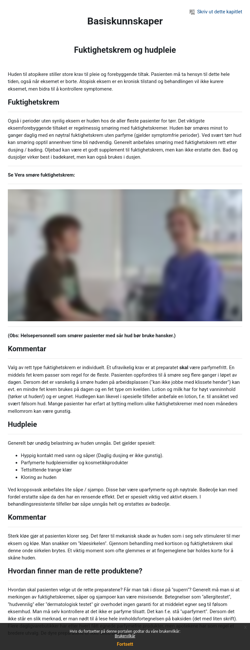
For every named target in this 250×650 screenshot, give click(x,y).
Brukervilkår (125, 636)
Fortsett (125, 644)
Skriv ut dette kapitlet (215, 12)
